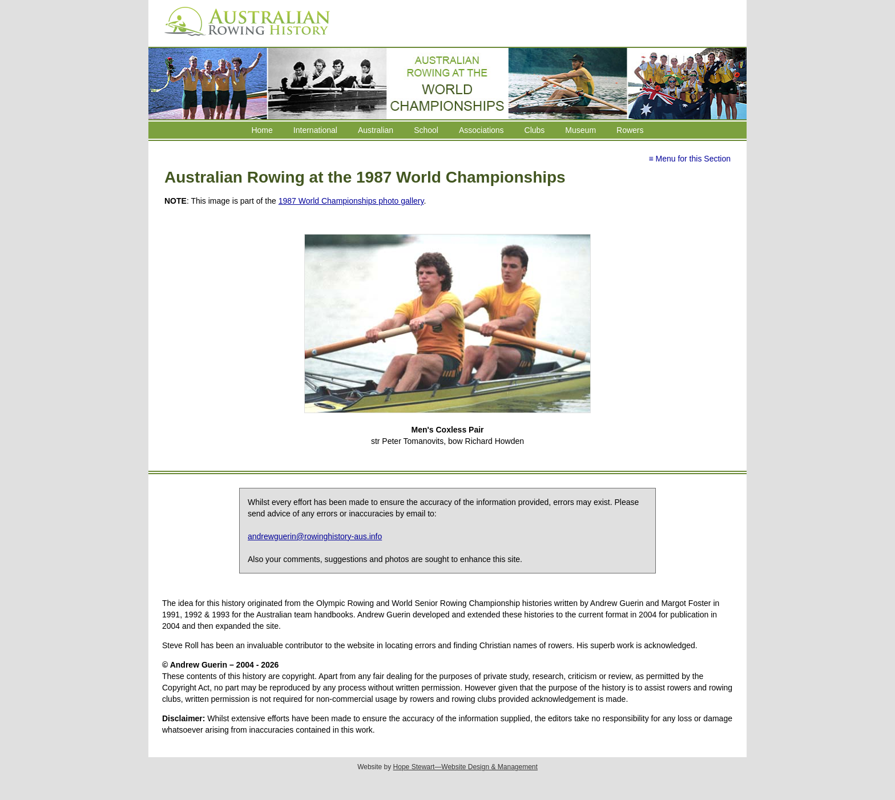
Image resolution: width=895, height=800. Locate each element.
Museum (580, 130)
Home (261, 130)
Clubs (535, 130)
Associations (481, 130)
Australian (375, 130)
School (426, 130)
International (315, 130)
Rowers (629, 130)
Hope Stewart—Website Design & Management (465, 767)
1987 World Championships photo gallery (351, 200)
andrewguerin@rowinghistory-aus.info (315, 536)
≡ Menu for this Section (689, 158)
